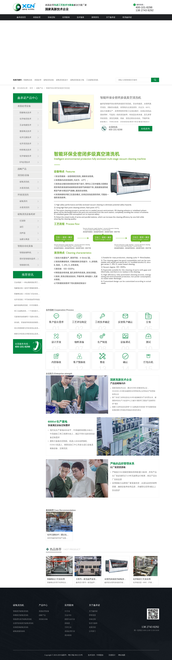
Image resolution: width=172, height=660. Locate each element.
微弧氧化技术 (25, 131)
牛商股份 (100, 655)
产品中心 (43, 605)
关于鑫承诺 (110, 17)
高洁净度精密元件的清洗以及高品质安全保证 (31, 328)
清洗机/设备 (23, 175)
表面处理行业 (70, 631)
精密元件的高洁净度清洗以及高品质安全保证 (31, 334)
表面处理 (36, 17)
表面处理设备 (24, 106)
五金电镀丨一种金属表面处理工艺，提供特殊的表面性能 (35, 282)
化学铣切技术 (25, 119)
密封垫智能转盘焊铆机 (28, 259)
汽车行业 (68, 627)
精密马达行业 (70, 619)
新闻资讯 (95, 17)
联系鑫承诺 (127, 17)
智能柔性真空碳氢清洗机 (22, 619)
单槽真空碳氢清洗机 (20, 615)
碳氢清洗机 (24, 182)
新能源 (67, 623)
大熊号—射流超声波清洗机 (87, 579)
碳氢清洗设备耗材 (26, 214)
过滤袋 (22, 221)
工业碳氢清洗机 (92, 80)
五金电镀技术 (25, 125)
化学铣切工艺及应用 (142, 579)
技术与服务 (93, 623)
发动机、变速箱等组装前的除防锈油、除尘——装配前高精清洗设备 (39, 322)
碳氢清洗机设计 (62, 80)
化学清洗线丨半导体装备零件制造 (27, 299)
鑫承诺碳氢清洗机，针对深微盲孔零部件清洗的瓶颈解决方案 (37, 305)
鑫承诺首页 (21, 17)
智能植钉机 (24, 265)
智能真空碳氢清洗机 (20, 611)
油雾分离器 (24, 239)
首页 (31, 88)
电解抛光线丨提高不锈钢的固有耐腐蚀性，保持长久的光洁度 (37, 288)
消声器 (22, 233)
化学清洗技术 (25, 144)
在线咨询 (145, 128)
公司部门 (92, 631)
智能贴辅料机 (25, 252)
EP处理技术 (25, 162)
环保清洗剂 (23, 194)
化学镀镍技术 (25, 156)
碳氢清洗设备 (49, 80)
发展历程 (92, 627)
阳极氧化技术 (25, 112)
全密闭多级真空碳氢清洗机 (116, 579)
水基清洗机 (24, 188)
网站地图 (121, 655)
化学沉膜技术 (25, 137)
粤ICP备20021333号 (75, 655)
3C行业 (67, 611)
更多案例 (68, 635)
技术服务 (80, 17)
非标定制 (51, 17)
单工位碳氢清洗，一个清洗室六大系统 (28, 311)
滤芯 (21, 227)
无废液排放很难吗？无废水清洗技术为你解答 (31, 317)
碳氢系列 (23, 201)
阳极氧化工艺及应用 (56, 579)
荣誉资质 (92, 615)
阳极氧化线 (28, 80)
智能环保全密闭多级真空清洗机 (58, 88)
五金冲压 (68, 615)
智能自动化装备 (25, 246)
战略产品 (39, 88)
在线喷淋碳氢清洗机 (20, 627)
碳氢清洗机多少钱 (77, 80)
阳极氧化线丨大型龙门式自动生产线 (28, 294)
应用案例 (66, 17)
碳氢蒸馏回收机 (19, 631)
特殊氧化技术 (25, 150)
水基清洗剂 (24, 207)
